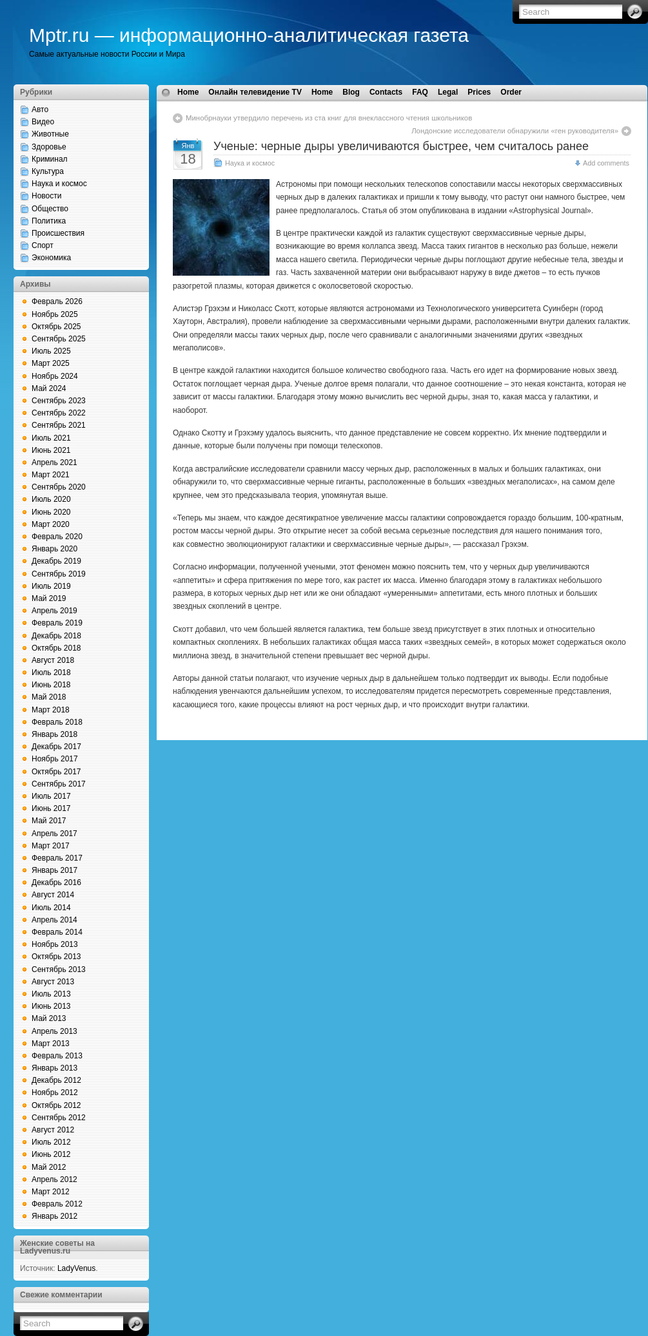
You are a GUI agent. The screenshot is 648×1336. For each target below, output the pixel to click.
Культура (48, 171)
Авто (40, 109)
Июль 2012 (51, 1142)
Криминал (50, 159)
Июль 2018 (51, 672)
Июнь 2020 (51, 512)
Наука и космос (59, 183)
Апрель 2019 (54, 610)
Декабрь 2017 (56, 746)
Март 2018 (51, 709)
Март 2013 (51, 1043)
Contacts (385, 92)
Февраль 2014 (57, 932)
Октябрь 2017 (56, 771)
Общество (50, 208)
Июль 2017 (51, 796)
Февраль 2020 (57, 536)
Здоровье (49, 146)
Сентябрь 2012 (59, 1117)
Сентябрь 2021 (59, 425)
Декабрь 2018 (56, 635)
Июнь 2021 (51, 450)
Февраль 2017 (57, 858)
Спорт (43, 245)
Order (511, 92)
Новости (46, 195)
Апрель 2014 (54, 919)
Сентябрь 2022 (59, 412)
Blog (351, 92)
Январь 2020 (54, 548)
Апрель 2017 (54, 833)
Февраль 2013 (57, 1055)
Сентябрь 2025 (59, 338)
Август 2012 (53, 1129)
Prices (479, 92)
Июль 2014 (51, 907)
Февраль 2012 (57, 1203)
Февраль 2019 (57, 622)
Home (188, 92)
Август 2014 (53, 894)
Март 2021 (51, 474)
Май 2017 (49, 820)
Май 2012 (49, 1167)
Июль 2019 (51, 586)
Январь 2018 (54, 734)
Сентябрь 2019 (59, 573)
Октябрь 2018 (56, 648)
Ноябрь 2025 (55, 314)
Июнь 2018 (51, 684)
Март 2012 (51, 1191)
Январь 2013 (54, 1068)
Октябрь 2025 (56, 326)
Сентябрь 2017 (59, 783)
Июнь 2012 (51, 1154)
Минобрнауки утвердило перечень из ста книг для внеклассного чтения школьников (329, 118)
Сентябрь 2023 (59, 400)
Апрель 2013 (54, 1031)
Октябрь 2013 (56, 956)
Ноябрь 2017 (55, 758)
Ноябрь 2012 (55, 1092)
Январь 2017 (54, 870)
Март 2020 (51, 524)
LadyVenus (76, 1268)
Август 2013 (53, 981)
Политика (49, 220)
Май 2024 (49, 388)
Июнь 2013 (51, 1006)
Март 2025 (51, 363)
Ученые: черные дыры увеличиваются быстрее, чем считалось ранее (401, 146)
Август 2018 (53, 660)
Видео (43, 121)
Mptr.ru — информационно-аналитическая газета (249, 35)
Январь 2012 (54, 1216)
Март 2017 (51, 845)
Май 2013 (49, 1018)
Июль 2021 (51, 438)
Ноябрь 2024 (55, 376)
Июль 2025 (51, 351)
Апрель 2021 (54, 462)
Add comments (606, 163)
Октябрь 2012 (56, 1105)
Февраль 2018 (57, 722)
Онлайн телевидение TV (255, 92)
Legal (448, 92)
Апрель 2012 (54, 1179)
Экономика (51, 257)
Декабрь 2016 (56, 882)
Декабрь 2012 (56, 1080)
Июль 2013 (51, 993)
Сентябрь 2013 (59, 969)
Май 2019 (49, 598)
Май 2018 (49, 696)
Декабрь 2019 (56, 561)
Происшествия (58, 233)
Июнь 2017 (51, 808)
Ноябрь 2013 (55, 944)
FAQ (420, 92)
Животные (50, 133)
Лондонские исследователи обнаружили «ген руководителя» (514, 131)
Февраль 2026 (57, 301)
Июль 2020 (51, 499)
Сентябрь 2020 (59, 486)
